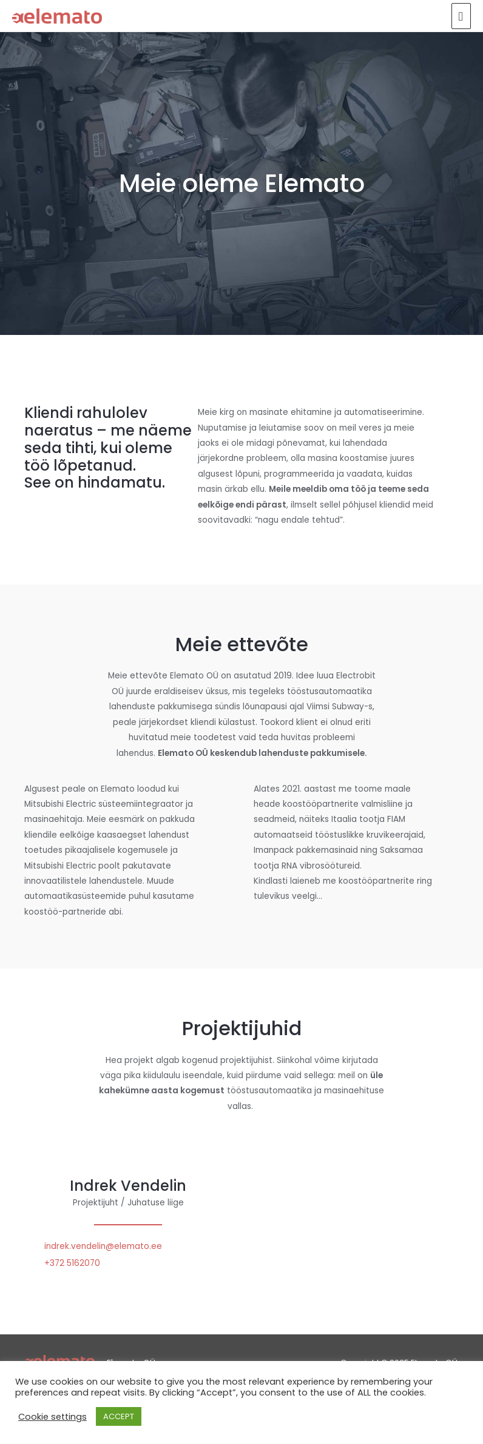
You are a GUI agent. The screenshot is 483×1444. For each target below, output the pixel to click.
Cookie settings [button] (52, 1416)
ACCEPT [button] (118, 1416)
